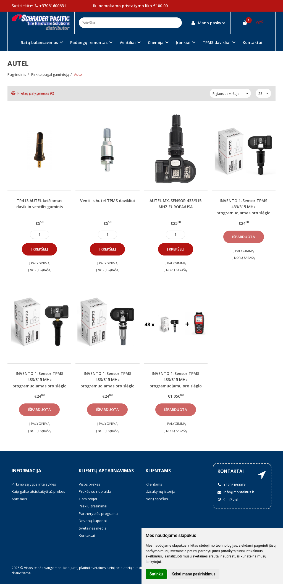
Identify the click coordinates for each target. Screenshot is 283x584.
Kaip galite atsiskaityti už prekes (38, 491)
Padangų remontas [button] (89, 42)
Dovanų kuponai (93, 520)
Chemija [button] (156, 42)
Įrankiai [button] (183, 42)
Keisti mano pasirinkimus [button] (194, 574)
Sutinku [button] (156, 574)
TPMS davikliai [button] (216, 42)
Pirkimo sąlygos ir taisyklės (34, 484)
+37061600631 (50, 5)
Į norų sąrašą (39, 270)
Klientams (158, 471)
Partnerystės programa (98, 513)
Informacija (26, 471)
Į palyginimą (39, 263)
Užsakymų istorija (160, 491)
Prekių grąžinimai (93, 506)
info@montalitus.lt (236, 491)
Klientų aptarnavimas (106, 471)
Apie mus (19, 498)
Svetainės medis (92, 528)
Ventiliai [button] (128, 42)
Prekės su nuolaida (95, 491)
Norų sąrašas (157, 498)
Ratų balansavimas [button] (39, 42)
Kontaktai (252, 42)
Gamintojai (88, 498)
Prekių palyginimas (33, 93)
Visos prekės (89, 484)
